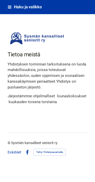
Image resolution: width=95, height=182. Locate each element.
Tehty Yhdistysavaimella (49, 152)
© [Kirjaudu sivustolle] (9, 143)
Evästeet (14, 152)
